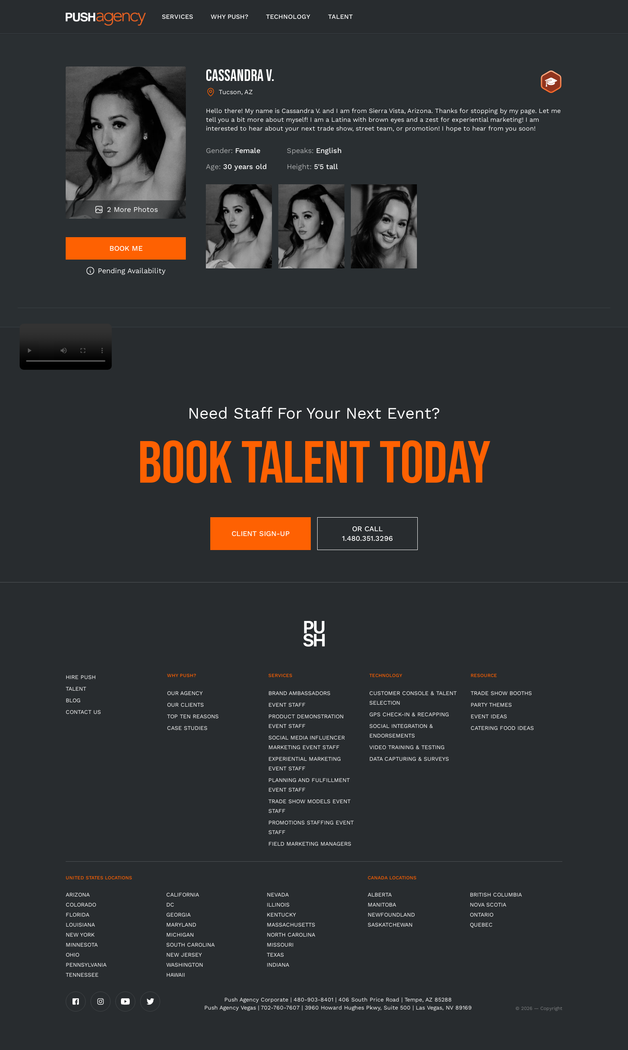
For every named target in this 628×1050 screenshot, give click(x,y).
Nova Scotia (488, 904)
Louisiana (80, 924)
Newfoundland (391, 914)
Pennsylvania (86, 964)
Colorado (81, 904)
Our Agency (185, 693)
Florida (77, 914)
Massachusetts (291, 924)
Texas (275, 954)
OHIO (72, 954)
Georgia (178, 914)
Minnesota (82, 944)
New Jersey (184, 954)
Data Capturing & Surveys (409, 759)
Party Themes (491, 704)
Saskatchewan (390, 924)
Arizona (78, 894)
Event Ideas (489, 716)
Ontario (481, 914)
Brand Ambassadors (299, 693)
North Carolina (291, 934)
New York (80, 934)
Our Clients (185, 704)
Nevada (278, 894)
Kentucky (281, 914)
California (182, 894)
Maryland (181, 924)
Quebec (481, 924)
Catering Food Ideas (502, 728)
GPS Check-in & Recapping (409, 714)
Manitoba (382, 904)
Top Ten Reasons (193, 716)
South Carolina (190, 944)
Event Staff (287, 704)
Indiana (278, 964)
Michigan (180, 934)
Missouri (280, 944)
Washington (184, 964)
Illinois (278, 904)
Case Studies (187, 728)
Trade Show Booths (501, 693)
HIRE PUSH (81, 677)
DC (170, 904)
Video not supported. (66, 347)
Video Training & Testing (407, 747)
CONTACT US (83, 712)
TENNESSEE (82, 974)
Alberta (380, 894)
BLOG (73, 700)
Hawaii (175, 974)
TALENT (340, 16)
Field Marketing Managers (309, 843)
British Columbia (496, 894)
